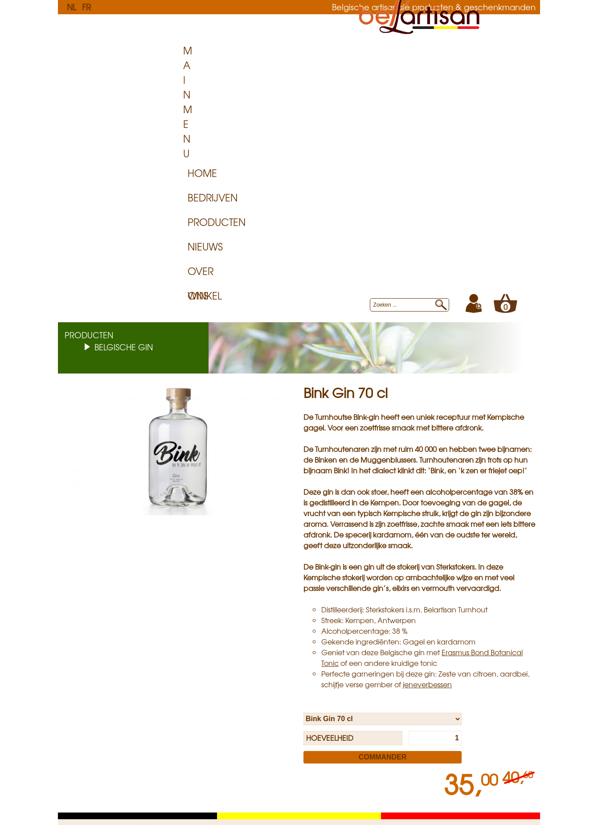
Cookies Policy (191, 665)
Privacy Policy (191, 656)
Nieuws (369, 70)
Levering (272, 665)
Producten (314, 70)
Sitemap (388, 665)
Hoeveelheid (329, 512)
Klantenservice (98, 646)
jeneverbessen (427, 458)
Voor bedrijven (284, 646)
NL (71, 6)
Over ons (420, 70)
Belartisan (391, 646)
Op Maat (274, 656)
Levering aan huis (100, 665)
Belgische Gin (123, 121)
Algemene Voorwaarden (112, 675)
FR (86, 6)
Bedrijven (251, 70)
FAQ (80, 656)
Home (202, 70)
